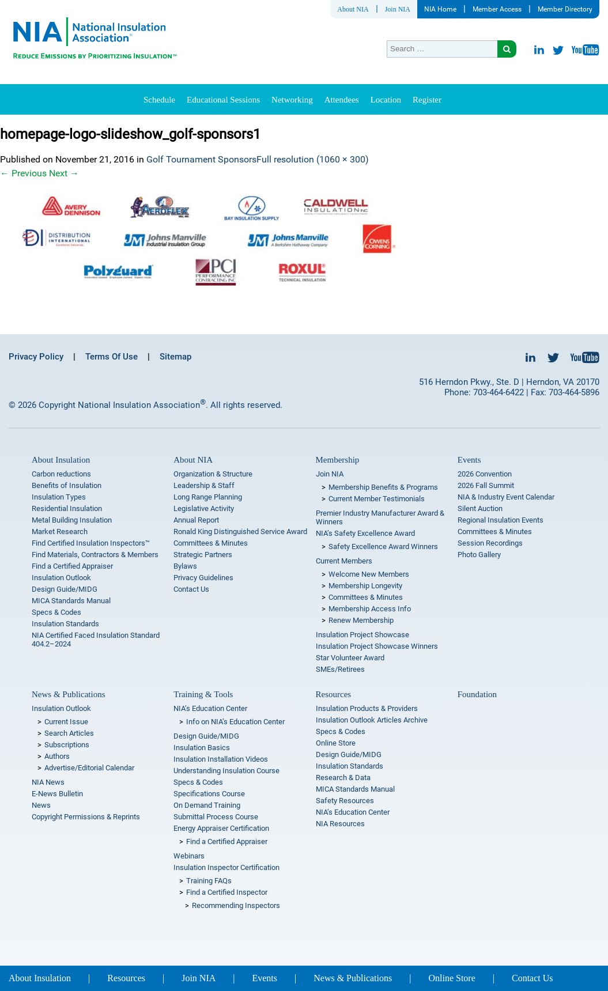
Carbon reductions (61, 474)
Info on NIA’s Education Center (235, 721)
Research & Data (343, 777)
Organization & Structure (212, 474)
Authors (57, 756)
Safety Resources (345, 800)
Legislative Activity (203, 508)
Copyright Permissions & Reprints (86, 816)
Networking (292, 99)
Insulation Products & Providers (367, 708)
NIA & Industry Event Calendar (506, 497)
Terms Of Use (111, 356)
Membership (338, 459)
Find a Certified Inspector (226, 892)
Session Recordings (490, 543)
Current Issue (66, 721)
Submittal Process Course (215, 816)
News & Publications (68, 694)
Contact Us (191, 589)
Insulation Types (59, 497)
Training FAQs (209, 880)
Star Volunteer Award (350, 657)
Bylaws (185, 566)
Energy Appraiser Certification (221, 828)
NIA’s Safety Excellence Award (365, 533)
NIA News (48, 782)
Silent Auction (480, 508)
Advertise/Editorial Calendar (89, 767)
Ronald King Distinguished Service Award (240, 531)
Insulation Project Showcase (362, 634)
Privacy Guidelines (203, 577)
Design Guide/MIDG (64, 589)
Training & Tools (203, 694)
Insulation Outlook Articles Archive (372, 720)
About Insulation (61, 459)
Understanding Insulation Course (226, 770)
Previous (23, 173)
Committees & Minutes (210, 543)
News (41, 805)
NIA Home (440, 9)
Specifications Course (209, 793)
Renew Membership (361, 620)
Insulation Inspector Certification (226, 867)
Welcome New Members (368, 574)
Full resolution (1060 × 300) (312, 159)
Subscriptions (66, 744)
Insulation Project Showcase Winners (377, 646)
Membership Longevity (365, 585)
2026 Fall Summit (486, 485)
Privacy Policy (36, 356)
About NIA (352, 9)
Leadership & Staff (204, 485)
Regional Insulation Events (500, 520)
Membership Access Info (369, 608)
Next (64, 173)
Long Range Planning (207, 497)
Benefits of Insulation (66, 485)
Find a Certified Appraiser (72, 566)
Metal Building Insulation (72, 520)
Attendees (341, 99)
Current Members (344, 561)
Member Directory (565, 9)
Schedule (159, 99)
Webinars (189, 856)
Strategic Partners (202, 554)
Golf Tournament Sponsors (201, 159)
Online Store (336, 743)
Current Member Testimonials (376, 498)
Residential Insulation (67, 508)
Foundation (477, 694)
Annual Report (196, 520)
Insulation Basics (201, 747)
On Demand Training (206, 805)
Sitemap (175, 356)
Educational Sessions (223, 99)
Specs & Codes (56, 612)
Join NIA (397, 9)
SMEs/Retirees (340, 669)
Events (469, 459)
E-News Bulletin (57, 793)
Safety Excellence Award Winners (383, 546)
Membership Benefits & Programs (383, 487)
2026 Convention (485, 474)
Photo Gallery (479, 554)
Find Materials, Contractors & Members (95, 554)
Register (427, 99)
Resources (334, 694)
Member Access (497, 9)
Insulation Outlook (61, 577)
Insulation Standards (65, 623)
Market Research (60, 531)
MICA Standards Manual (71, 600)
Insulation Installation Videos (220, 759)
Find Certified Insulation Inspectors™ (91, 543)
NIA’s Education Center (210, 708)
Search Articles (69, 733)
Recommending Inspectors (236, 905)
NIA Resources (340, 823)
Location (386, 99)
